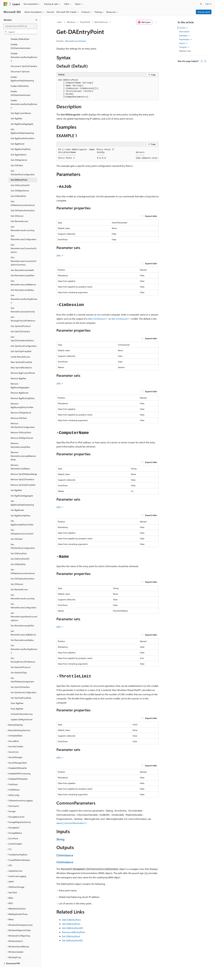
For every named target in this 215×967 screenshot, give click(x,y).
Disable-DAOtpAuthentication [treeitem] (21, 36)
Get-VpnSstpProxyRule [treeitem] (21, 341)
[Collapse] (36, 20)
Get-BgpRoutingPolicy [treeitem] (21, 138)
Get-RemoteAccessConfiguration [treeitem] (23, 227)
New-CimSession (97, 318)
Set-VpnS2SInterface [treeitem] (20, 676)
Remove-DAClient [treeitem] (19, 407)
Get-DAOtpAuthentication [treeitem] (23, 200)
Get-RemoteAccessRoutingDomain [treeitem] (24, 289)
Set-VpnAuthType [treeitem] (19, 662)
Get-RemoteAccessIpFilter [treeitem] (22, 265)
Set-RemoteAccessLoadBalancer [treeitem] (23, 622)
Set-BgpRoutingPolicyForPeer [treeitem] (22, 512)
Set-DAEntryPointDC (72, 940)
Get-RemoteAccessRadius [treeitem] (22, 279)
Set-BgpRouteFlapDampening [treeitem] (22, 492)
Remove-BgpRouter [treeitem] (20, 382)
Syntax (183, 27)
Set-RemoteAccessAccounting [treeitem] (22, 586)
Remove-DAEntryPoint (73, 932)
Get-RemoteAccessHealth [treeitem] (22, 259)
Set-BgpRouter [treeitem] (17, 499)
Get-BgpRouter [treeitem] (17, 133)
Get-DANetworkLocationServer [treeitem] (23, 193)
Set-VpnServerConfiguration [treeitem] (23, 682)
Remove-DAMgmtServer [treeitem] (22, 427)
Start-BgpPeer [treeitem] (17, 693)
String (60, 839)
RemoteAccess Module (75, 41)
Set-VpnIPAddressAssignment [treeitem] (22, 669)
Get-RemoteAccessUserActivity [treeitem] (23, 299)
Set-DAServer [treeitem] (17, 573)
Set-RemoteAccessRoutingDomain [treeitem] (24, 639)
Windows (71, 22)
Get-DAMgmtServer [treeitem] (20, 180)
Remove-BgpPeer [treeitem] (18, 368)
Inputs (183, 43)
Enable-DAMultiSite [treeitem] (20, 75)
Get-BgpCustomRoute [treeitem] (21, 102)
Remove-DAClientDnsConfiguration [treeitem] (23, 415)
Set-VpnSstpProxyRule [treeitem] (21, 687)
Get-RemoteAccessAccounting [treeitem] (22, 218)
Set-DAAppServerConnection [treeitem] (22, 521)
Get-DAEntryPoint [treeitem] (19, 169)
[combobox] (20, 26)
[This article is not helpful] (205, 61)
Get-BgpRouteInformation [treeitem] (22, 128)
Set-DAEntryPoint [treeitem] (19, 543)
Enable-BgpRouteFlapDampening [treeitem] (22, 68)
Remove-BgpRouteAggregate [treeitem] (20, 375)
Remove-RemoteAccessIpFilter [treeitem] (20, 435)
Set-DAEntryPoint (71, 936)
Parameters (185, 39)
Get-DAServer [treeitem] (17, 205)
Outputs (184, 47)
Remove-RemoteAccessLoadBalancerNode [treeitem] (23, 446)
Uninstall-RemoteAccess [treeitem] (22, 703)
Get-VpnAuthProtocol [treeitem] (21, 315)
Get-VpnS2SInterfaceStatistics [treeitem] (22, 328)
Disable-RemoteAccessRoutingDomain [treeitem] (24, 47)
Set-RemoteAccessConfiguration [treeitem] (23, 595)
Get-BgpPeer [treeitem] (16, 108)
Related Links (185, 50)
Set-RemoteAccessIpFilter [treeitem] (22, 615)
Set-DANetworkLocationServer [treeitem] (23, 561)
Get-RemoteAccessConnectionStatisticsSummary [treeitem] (23, 251)
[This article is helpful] (201, 61)
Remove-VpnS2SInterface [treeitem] (22, 469)
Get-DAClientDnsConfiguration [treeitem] (23, 162)
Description (184, 31)
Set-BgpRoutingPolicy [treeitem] (20, 505)
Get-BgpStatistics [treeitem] (19, 144)
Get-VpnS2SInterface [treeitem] (20, 321)
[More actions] (156, 22)
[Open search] (201, 4)
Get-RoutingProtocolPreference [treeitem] (23, 308)
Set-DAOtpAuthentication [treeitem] (22, 568)
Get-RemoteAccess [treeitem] (19, 211)
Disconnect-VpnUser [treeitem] (20, 61)
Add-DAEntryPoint (71, 919)
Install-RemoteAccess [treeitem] (20, 346)
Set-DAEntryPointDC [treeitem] (20, 548)
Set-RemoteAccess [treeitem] (19, 579)
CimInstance (64, 855)
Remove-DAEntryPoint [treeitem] (21, 422)
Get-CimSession (119, 318)
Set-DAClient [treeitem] (17, 528)
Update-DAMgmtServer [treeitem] (22, 709)
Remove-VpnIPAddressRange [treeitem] (24, 463)
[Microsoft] (5, 4)
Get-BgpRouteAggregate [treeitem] (22, 113)
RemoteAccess (101, 22)
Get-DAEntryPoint (71, 923)
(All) (60, 255)
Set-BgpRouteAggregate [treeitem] (22, 485)
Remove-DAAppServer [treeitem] (21, 402)
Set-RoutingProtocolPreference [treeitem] (23, 649)
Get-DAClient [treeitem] (17, 155)
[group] (107, 153)
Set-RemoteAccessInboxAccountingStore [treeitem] (24, 606)
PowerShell (85, 22)
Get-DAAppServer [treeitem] (19, 149)
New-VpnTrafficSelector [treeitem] (21, 357)
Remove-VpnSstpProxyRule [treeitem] (23, 474)
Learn (59, 22)
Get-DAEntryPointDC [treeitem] (20, 175)
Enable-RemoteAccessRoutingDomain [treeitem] (24, 94)
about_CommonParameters (70, 823)
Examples (184, 35)
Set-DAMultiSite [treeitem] (18, 554)
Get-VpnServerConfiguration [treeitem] (24, 335)
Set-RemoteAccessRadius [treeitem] (22, 629)
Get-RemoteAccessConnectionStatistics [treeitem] (23, 238)
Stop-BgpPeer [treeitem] (17, 698)
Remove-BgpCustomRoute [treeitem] (23, 362)
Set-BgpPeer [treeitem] (16, 480)
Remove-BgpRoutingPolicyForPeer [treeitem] (22, 395)
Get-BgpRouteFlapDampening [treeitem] (22, 121)
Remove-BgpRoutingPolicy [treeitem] (23, 388)
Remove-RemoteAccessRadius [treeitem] (20, 456)
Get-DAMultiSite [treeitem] (18, 185)
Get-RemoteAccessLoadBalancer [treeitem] (23, 272)
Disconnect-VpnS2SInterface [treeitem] (24, 56)
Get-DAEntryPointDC (72, 928)
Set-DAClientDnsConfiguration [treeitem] (23, 536)
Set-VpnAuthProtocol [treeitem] (20, 657)
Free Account (204, 12)
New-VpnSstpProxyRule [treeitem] (21, 351)
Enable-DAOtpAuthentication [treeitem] (21, 83)
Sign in (208, 3)
